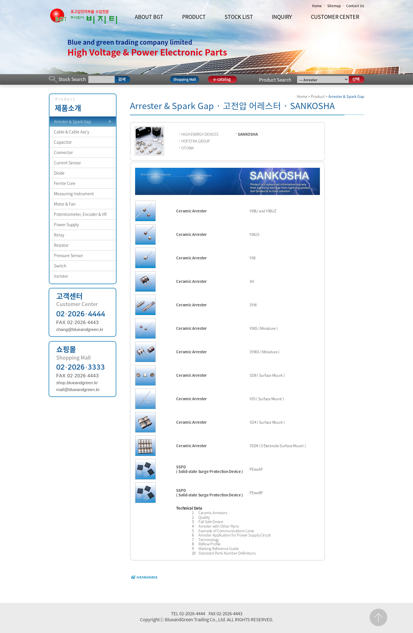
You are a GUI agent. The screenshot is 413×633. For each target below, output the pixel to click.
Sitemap (334, 5)
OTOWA (187, 148)
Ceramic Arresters (212, 512)
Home (317, 5)
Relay (59, 235)
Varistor (61, 276)
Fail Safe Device (210, 521)
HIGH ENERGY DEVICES (199, 134)
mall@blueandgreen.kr (78, 389)
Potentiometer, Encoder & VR (80, 214)
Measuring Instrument (74, 193)
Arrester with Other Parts (218, 526)
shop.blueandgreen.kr (77, 382)
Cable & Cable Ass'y (71, 132)
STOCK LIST (239, 17)
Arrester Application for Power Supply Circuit (234, 535)
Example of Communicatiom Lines (226, 530)
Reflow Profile (209, 544)
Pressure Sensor (68, 255)
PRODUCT (194, 17)
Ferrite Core (64, 183)
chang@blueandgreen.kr (80, 329)
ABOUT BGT (149, 17)
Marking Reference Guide (218, 548)
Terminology (208, 539)
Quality (204, 517)
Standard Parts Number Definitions (227, 553)
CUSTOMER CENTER (335, 17)
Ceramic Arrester (191, 211)
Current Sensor (67, 162)
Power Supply (66, 224)
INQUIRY (282, 17)
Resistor (61, 245)
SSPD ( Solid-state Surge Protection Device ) (209, 469)
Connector (63, 152)
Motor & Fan (64, 204)
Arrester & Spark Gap (72, 121)
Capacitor (63, 142)
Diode (59, 173)
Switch (60, 266)
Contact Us (355, 5)
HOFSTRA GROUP (195, 141)
